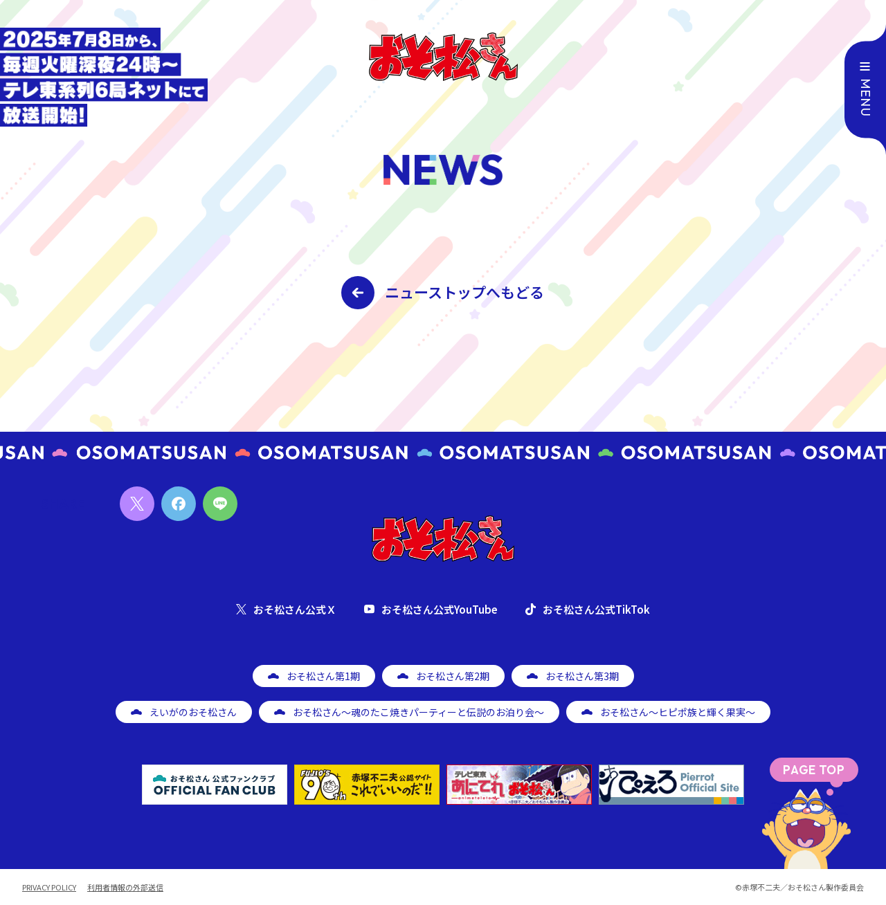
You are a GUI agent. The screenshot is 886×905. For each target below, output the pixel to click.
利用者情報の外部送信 (125, 887)
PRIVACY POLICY (49, 887)
